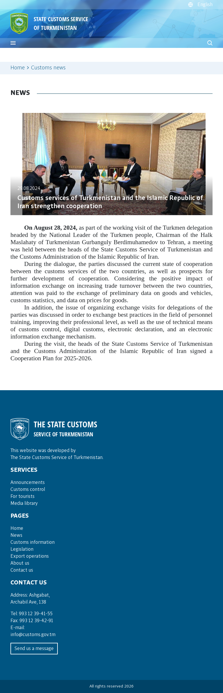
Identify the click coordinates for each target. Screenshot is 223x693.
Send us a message (34, 648)
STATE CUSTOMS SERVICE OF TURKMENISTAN (61, 23)
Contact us (21, 570)
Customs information (32, 542)
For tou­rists (22, 496)
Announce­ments (27, 482)
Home (17, 68)
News (16, 535)
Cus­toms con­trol (27, 489)
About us (19, 563)
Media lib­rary (24, 503)
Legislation (21, 549)
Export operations (29, 556)
